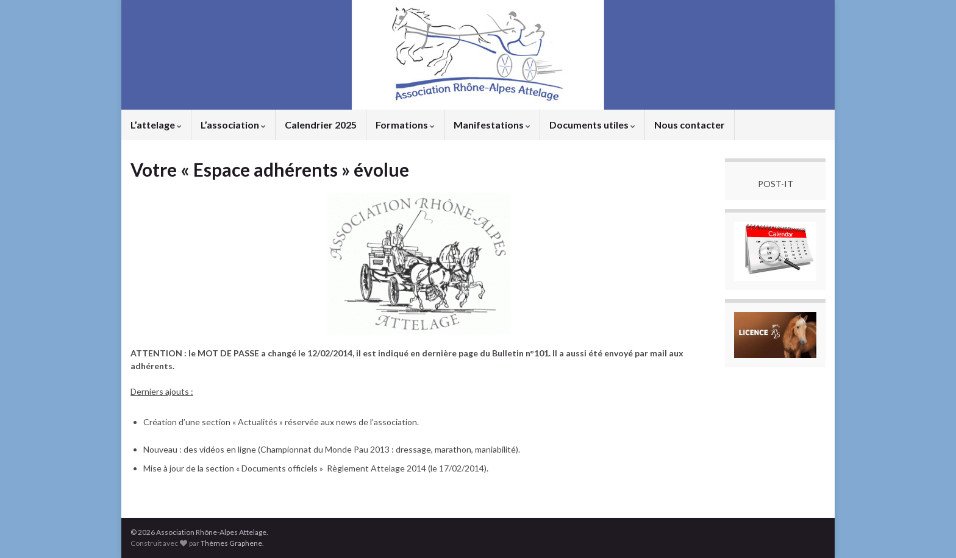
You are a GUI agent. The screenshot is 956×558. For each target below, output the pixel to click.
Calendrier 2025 (321, 124)
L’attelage (156, 124)
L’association (233, 124)
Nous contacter (689, 124)
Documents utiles (592, 124)
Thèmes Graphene (231, 543)
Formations (405, 124)
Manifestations (492, 124)
